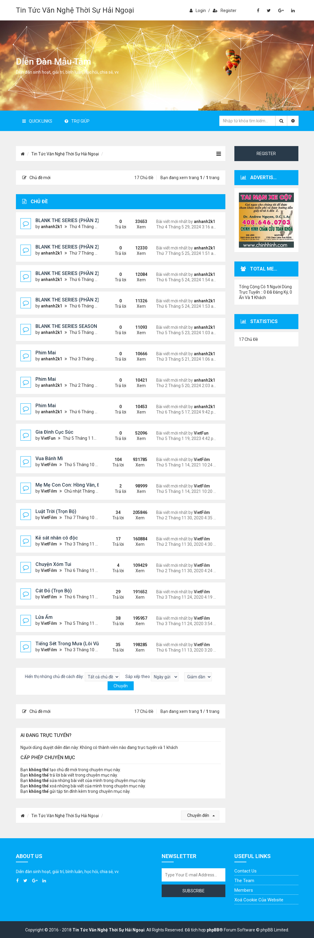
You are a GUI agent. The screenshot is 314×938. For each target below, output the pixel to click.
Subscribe (193, 890)
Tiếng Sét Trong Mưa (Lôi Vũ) (68, 643)
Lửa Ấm (44, 617)
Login (198, 10)
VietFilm (49, 464)
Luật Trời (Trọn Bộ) (55, 511)
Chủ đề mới (36, 177)
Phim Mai (45, 353)
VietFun (48, 438)
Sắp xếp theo (151, 676)
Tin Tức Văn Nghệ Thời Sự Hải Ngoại (75, 10)
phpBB (213, 929)
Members (243, 890)
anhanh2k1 (51, 226)
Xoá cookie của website (258, 900)
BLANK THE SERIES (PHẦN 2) (67, 220)
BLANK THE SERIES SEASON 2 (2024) (76, 326)
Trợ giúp (77, 121)
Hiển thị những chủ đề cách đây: (72, 676)
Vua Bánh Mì (49, 458)
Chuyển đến (201, 815)
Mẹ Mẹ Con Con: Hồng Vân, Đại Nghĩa (76, 485)
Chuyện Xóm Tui (53, 564)
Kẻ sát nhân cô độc (56, 538)
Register (224, 10)
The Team (244, 880)
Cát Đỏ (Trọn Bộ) (53, 591)
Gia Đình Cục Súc (54, 432)
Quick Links (37, 121)
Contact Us (245, 871)
